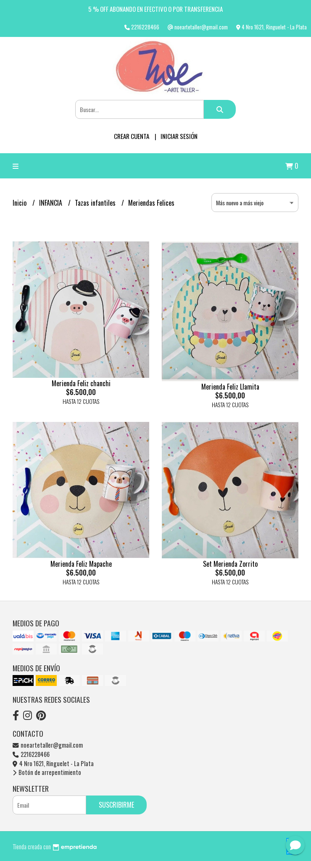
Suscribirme (116, 805)
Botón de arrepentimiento (47, 772)
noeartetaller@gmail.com (48, 745)
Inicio (20, 203)
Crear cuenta (131, 136)
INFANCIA (51, 203)
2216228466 (31, 754)
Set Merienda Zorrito (230, 564)
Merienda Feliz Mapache (81, 564)
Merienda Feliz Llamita (230, 387)
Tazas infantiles (96, 203)
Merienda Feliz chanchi (81, 383)
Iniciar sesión (179, 136)
